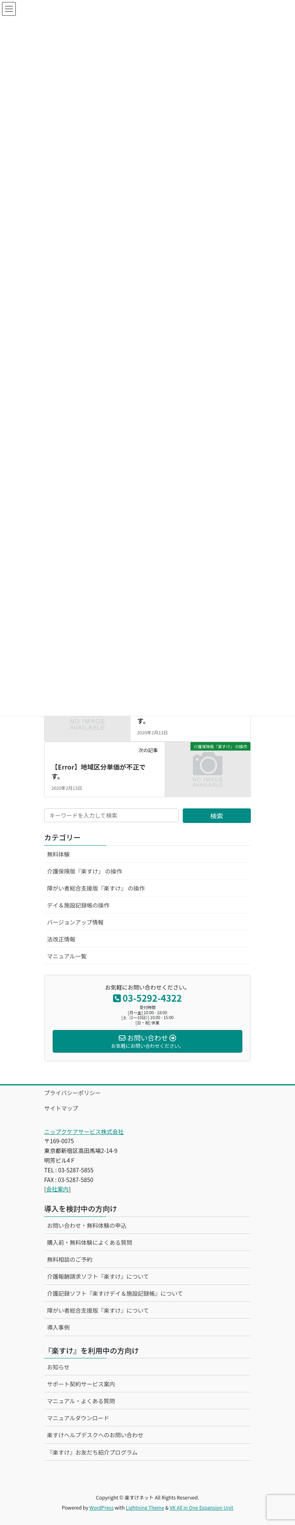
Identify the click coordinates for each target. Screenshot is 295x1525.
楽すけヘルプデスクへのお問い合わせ (95, 1435)
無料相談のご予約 (69, 1259)
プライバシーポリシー (72, 1093)
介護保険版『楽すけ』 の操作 (84, 871)
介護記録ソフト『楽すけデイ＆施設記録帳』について (115, 1293)
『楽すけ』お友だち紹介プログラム (92, 1452)
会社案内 (57, 1189)
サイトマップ (61, 1108)
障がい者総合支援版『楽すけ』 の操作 (96, 888)
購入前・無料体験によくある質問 (89, 1242)
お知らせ (58, 1367)
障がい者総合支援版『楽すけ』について (98, 1310)
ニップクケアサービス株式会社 (84, 1131)
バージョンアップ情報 (75, 922)
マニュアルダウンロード (78, 1418)
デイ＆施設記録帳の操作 (78, 905)
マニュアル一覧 (67, 956)
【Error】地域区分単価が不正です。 (98, 771)
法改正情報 (61, 939)
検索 (216, 816)
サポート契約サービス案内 (81, 1384)
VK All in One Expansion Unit (201, 1507)
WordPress (102, 1507)
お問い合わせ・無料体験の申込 (86, 1225)
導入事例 (58, 1327)
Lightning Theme (145, 1507)
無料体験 (58, 854)
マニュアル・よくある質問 (81, 1401)
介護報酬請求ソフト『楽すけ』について (98, 1276)
